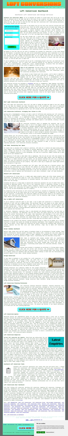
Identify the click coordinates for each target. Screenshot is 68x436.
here (21, 400)
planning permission (58, 22)
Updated (19, 424)
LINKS (49, 7)
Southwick (30, 83)
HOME (45, 7)
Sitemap (4, 424)
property (50, 20)
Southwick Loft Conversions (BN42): (13, 17)
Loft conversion (8, 83)
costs (43, 25)
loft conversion (31, 28)
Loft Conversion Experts (31, 405)
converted (44, 53)
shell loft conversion (11, 62)
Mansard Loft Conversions (49, 403)
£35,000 (30, 31)
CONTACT (56, 7)
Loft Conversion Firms (38, 402)
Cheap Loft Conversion (23, 408)
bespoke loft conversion (29, 376)
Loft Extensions (21, 403)
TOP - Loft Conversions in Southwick (14, 414)
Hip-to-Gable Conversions (53, 402)
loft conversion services (15, 382)
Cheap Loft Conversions (30, 411)
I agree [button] (38, 432)
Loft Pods (13, 408)
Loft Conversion (43, 408)
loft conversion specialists (27, 366)
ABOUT (52, 7)
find (8, 387)
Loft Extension (26, 406)
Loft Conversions (51, 406)
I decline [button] (42, 432)
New (16, 424)
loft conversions (41, 75)
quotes (27, 316)
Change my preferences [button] (50, 432)
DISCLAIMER (61, 7)
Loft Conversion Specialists (46, 405)
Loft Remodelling (12, 402)
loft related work (22, 379)
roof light (10, 104)
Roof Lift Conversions (24, 402)
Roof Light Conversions (42, 409)
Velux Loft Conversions (17, 405)
